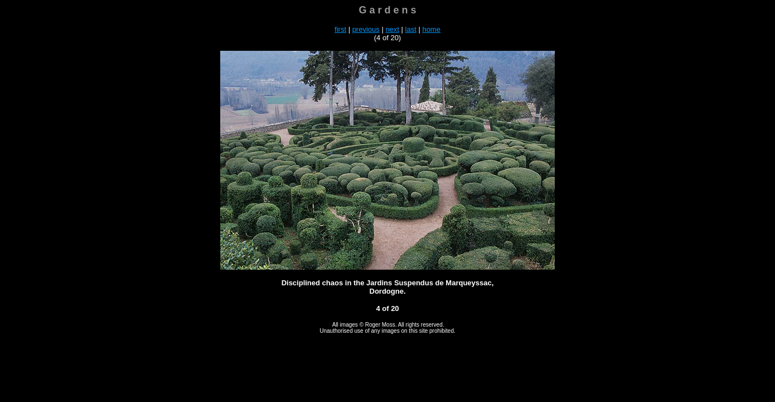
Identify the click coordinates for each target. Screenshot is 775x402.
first (340, 29)
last (410, 29)
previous (366, 29)
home (431, 29)
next (392, 29)
